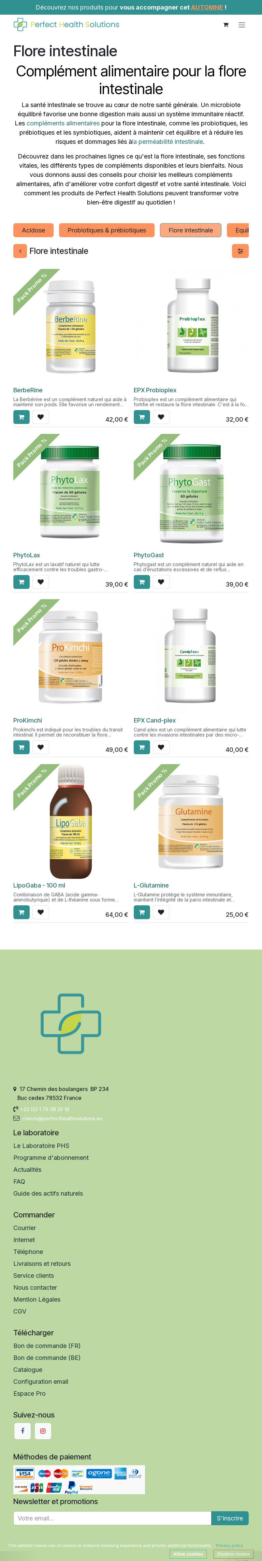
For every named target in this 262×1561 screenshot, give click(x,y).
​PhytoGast (149, 555)
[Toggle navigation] (242, 24)
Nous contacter (35, 1287)
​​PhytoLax (26, 555)
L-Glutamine (151, 885)
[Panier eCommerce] (225, 24)
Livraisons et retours (42, 1263)
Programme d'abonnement (51, 1157)
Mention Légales (36, 1299)
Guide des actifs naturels (49, 1193)
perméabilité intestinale (171, 141)
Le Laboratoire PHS (41, 1145)
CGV (19, 1311)
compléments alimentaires (63, 123)
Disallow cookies (233, 1554)
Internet (24, 1239)
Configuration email (40, 1381)
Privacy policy (229, 1545)
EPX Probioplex (155, 390)
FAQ (19, 1181)
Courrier (24, 1227)
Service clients (34, 1275)
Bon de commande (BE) (47, 1357)
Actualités (27, 1169)
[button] (21, 417)
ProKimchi (27, 720)
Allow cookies (188, 1554)
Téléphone (28, 1251)
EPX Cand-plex (155, 720)
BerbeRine (28, 390)
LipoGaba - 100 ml (39, 885)
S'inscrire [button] (230, 1518)
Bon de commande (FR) (47, 1345)
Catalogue (27, 1369)
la (135, 141)
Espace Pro (29, 1393)
